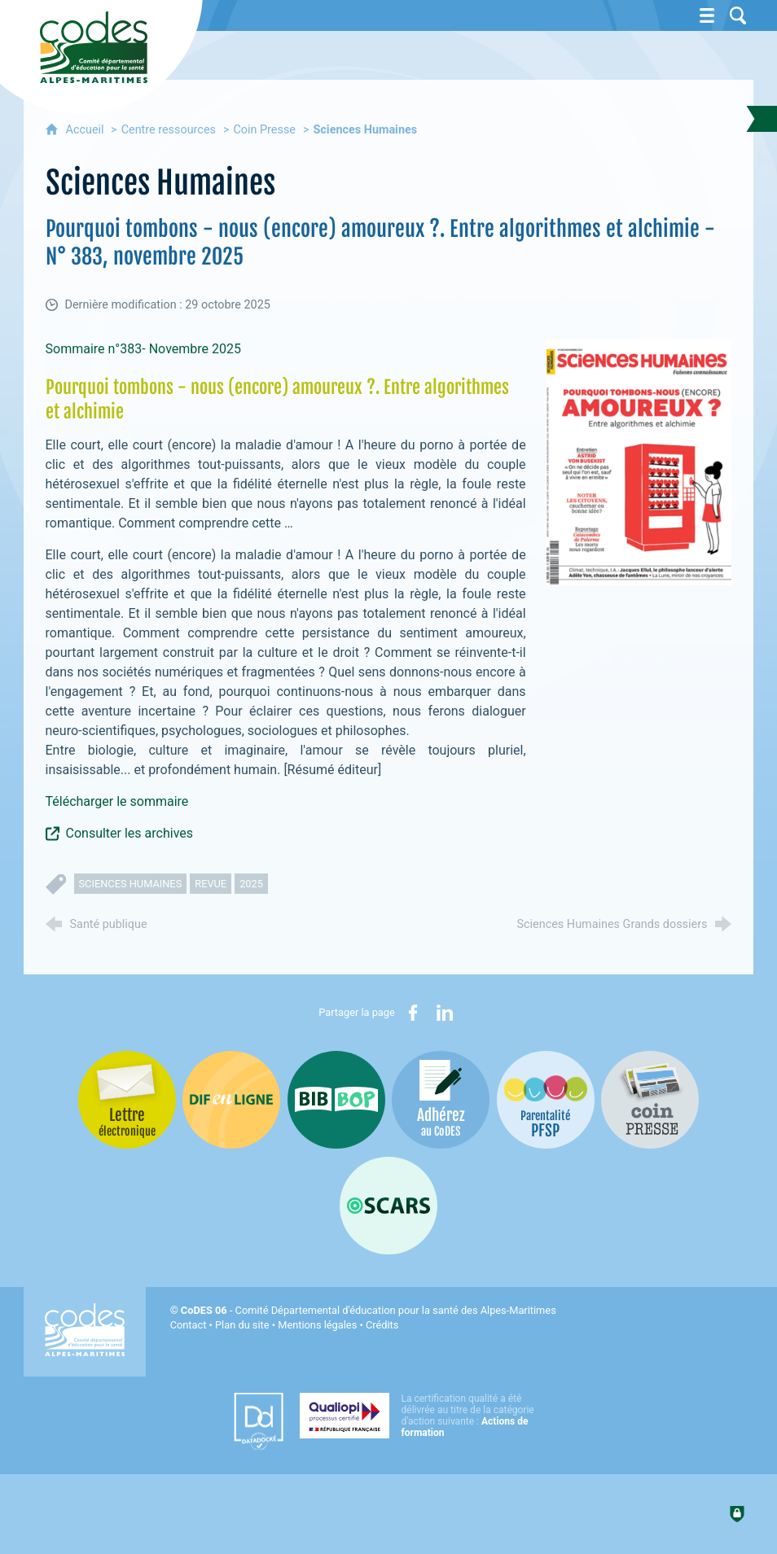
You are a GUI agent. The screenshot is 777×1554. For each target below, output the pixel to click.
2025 (251, 884)
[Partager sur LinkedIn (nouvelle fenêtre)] (445, 1013)
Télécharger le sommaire (117, 801)
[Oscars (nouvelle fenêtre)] (388, 1205)
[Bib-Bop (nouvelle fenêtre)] (336, 1100)
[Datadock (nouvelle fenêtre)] (258, 1421)
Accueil (87, 130)
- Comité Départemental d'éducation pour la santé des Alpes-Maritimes (368, 1310)
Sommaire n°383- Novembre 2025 (145, 349)
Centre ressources (168, 130)
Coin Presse (264, 130)
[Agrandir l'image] (639, 462)
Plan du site (242, 1325)
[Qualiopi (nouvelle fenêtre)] (422, 1415)
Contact (188, 1325)
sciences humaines (130, 884)
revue (210, 884)
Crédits (382, 1325)
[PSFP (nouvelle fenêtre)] (546, 1100)
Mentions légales (317, 1325)
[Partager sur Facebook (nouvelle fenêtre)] (413, 1013)
